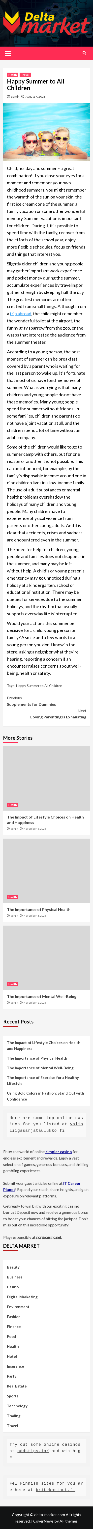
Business (14, 1277)
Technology (17, 1406)
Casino (13, 1287)
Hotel (12, 1356)
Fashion (14, 1316)
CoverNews (43, 1521)
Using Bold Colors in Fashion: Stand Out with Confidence (45, 1096)
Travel (25, 74)
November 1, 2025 (35, 1002)
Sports (12, 1396)
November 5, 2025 (35, 828)
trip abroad (20, 313)
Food (11, 1336)
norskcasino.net (48, 1237)
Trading (14, 1416)
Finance (14, 1326)
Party (11, 1376)
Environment (18, 1306)
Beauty (13, 1267)
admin (15, 96)
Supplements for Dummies (46, 701)
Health (12, 74)
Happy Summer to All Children (39, 685)
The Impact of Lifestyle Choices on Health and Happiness (43, 1045)
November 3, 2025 (35, 915)
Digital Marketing (22, 1297)
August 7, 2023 (35, 96)
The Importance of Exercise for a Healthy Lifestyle (43, 1080)
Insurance (15, 1366)
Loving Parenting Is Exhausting (46, 713)
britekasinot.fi (55, 1490)
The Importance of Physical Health (38, 909)
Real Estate (17, 1386)
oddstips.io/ (33, 1451)
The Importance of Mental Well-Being (41, 996)
